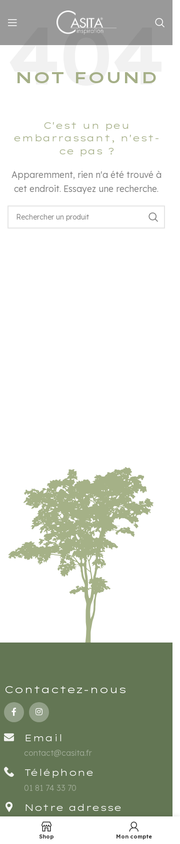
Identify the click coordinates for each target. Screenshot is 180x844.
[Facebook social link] (14, 712)
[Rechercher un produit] (160, 23)
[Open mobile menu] (12, 23)
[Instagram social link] (39, 712)
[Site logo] (86, 22)
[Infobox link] (86, 779)
